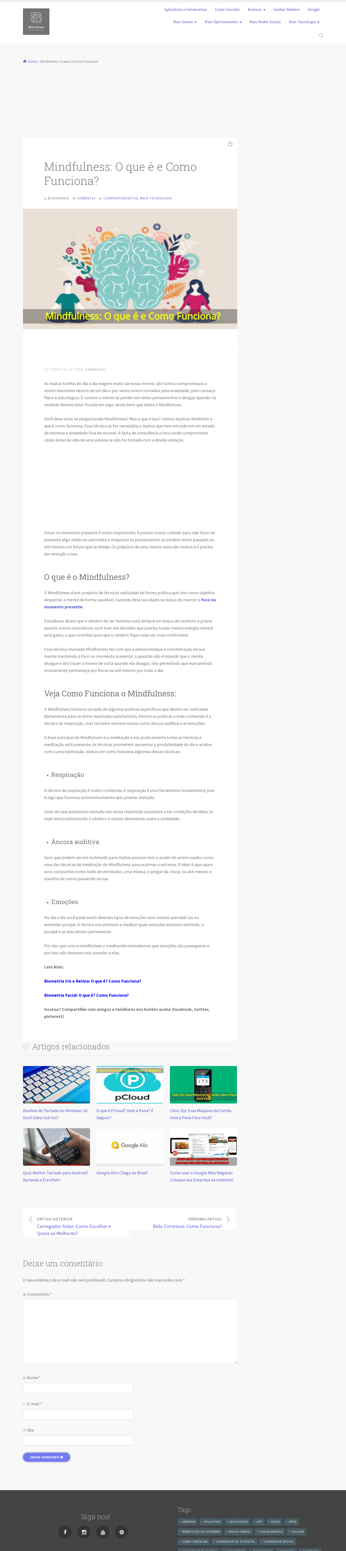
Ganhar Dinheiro (286, 9)
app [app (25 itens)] (260, 1524)
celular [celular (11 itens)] (297, 1534)
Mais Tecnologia (302, 21)
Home (32, 61)
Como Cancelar (227, 9)
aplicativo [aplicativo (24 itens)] (212, 1524)
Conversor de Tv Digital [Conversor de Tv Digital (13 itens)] (235, 1544)
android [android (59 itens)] (189, 1524)
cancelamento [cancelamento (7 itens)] (271, 1534)
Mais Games (183, 21)
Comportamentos (120, 198)
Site (30, 1432)
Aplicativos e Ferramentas (185, 9)
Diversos (255, 9)
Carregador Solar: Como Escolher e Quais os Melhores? (79, 1228)
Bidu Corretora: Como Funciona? (179, 1224)
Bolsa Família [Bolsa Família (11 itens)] (240, 1534)
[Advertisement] (173, 98)
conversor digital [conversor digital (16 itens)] (279, 1544)
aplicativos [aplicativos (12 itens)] (238, 1524)
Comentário (39, 1296)
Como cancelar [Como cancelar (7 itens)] (195, 1544)
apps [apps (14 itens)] (293, 1524)
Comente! (86, 198)
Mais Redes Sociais (265, 21)
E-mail (34, 1405)
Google (314, 9)
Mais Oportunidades (221, 21)
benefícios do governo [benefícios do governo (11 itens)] (201, 1534)
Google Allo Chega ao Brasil (122, 1174)
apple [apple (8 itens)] (275, 1524)
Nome (33, 1379)
